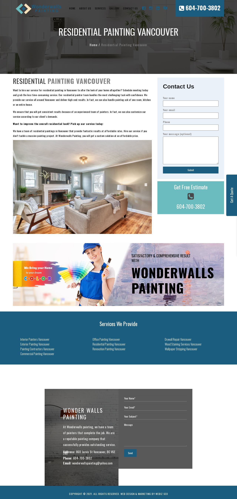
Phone (190, 124)
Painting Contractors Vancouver (37, 349)
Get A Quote (231, 195)
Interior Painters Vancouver (34, 339)
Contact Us (130, 8)
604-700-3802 (199, 7)
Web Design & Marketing (136, 494)
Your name (190, 100)
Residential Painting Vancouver (109, 344)
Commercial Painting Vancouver (37, 354)
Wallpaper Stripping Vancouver (181, 349)
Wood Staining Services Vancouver (183, 344)
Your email (190, 112)
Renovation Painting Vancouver (109, 349)
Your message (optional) (190, 148)
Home (72, 8)
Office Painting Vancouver (106, 339)
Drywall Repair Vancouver (178, 339)
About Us (85, 8)
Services (100, 8)
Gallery (114, 8)
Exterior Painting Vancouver (35, 344)
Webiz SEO (162, 494)
